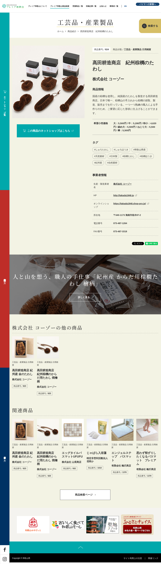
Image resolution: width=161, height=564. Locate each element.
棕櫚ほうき (146, 156)
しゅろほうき (121, 150)
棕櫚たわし (129, 156)
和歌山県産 (140, 150)
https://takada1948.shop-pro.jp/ (129, 204)
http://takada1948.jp (123, 195)
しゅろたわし (102, 150)
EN (129, 6)
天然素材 (99, 156)
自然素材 (112, 163)
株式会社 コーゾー (122, 184)
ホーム (60, 31)
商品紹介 (72, 31)
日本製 (114, 156)
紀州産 (98, 163)
